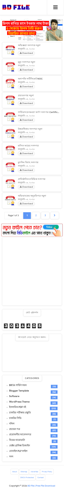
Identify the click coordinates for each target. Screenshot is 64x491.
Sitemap (24, 471)
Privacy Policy (47, 471)
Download (26, 53)
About (14, 471)
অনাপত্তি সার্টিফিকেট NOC (30, 78)
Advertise (34, 471)
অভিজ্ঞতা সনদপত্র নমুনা (29, 45)
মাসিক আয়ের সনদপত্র (28, 145)
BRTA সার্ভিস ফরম (18, 385)
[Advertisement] (32, 271)
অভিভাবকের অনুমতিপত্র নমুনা (32, 195)
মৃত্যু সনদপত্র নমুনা (26, 62)
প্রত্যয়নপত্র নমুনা (26, 95)
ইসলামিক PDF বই (17, 407)
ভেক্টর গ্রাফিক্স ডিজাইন (19, 445)
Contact (40, 477)
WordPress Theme (19, 401)
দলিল (11, 423)
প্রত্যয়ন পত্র (14, 429)
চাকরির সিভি (15, 418)
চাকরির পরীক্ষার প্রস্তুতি (20, 412)
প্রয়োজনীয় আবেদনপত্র (20, 434)
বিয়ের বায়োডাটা (17, 440)
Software (14, 396)
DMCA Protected (27, 477)
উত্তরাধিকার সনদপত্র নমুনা (30, 128)
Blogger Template (19, 390)
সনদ (11, 456)
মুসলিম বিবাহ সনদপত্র (28, 162)
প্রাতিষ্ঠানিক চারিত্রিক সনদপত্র (31, 179)
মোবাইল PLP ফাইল (18, 451)
